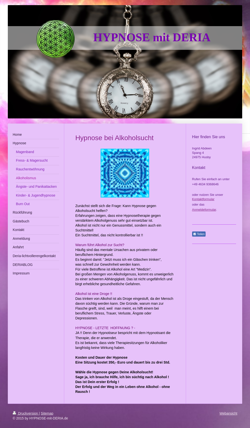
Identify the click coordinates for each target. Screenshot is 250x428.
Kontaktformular (203, 199)
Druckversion (26, 413)
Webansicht (228, 413)
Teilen (199, 234)
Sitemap (47, 413)
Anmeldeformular (204, 209)
